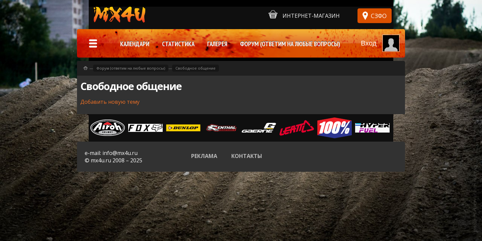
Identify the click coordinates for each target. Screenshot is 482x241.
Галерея (217, 44)
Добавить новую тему (110, 101)
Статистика (178, 44)
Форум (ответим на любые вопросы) (130, 68)
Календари (134, 44)
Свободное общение (195, 68)
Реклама (204, 156)
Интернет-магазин (304, 14)
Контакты (246, 156)
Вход (369, 43)
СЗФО (379, 16)
